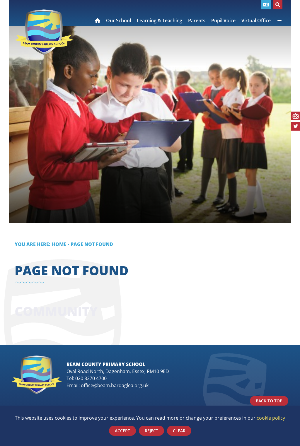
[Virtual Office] (256, 13)
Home (59, 244)
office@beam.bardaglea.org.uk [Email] (115, 385)
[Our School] (118, 13)
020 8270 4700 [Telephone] (91, 378)
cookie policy (271, 418)
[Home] (44, 32)
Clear (179, 430)
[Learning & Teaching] (159, 13)
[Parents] (196, 13)
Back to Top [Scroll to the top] (269, 401)
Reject (151, 430)
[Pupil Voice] (223, 13)
